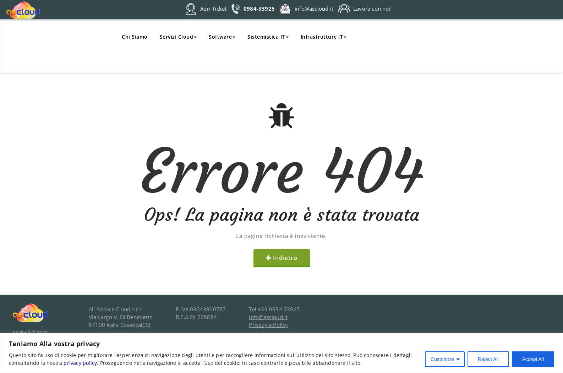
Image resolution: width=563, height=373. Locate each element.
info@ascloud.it (268, 317)
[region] (281, 353)
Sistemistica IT (268, 36)
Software (222, 36)
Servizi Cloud (178, 36)
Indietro (285, 258)
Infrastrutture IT (324, 36)
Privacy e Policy (268, 324)
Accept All (533, 359)
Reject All (488, 359)
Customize (442, 359)
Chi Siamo (135, 36)
